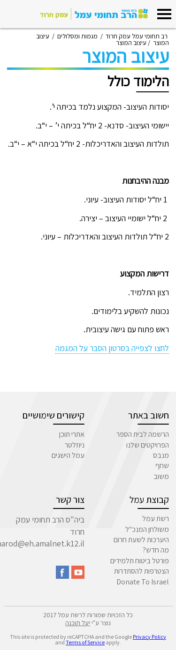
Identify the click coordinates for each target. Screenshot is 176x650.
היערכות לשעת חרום (141, 540)
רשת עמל (155, 518)
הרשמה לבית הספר (142, 434)
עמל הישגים (68, 455)
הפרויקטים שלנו (147, 445)
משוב (161, 476)
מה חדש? (156, 550)
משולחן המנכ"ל (147, 529)
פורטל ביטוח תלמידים (139, 561)
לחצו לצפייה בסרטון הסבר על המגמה (112, 348)
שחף (162, 466)
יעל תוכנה (77, 623)
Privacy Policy (149, 636)
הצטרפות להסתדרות (141, 571)
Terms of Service (85, 642)
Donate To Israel (142, 582)
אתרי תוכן (71, 434)
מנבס (161, 455)
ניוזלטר (74, 445)
